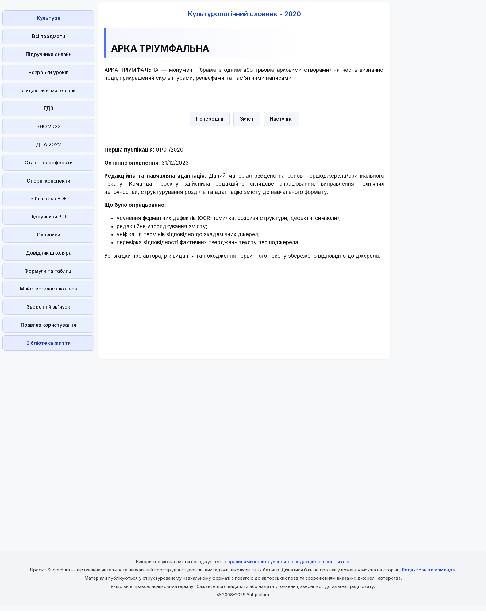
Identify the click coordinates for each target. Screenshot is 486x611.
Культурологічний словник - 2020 (244, 14)
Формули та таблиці (48, 271)
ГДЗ (48, 108)
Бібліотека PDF (48, 198)
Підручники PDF (48, 216)
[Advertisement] (48, 445)
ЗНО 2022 (49, 126)
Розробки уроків (49, 72)
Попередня (209, 119)
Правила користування (48, 325)
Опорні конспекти (48, 181)
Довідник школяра (48, 253)
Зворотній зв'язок (48, 307)
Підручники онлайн (48, 54)
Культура (48, 18)
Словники (48, 235)
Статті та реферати (49, 162)
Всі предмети (48, 36)
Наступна (281, 119)
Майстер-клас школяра (48, 289)
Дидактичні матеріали (48, 90)
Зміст (246, 119)
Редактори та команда (428, 569)
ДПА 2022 (48, 144)
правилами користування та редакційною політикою (288, 561)
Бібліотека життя (48, 343)
